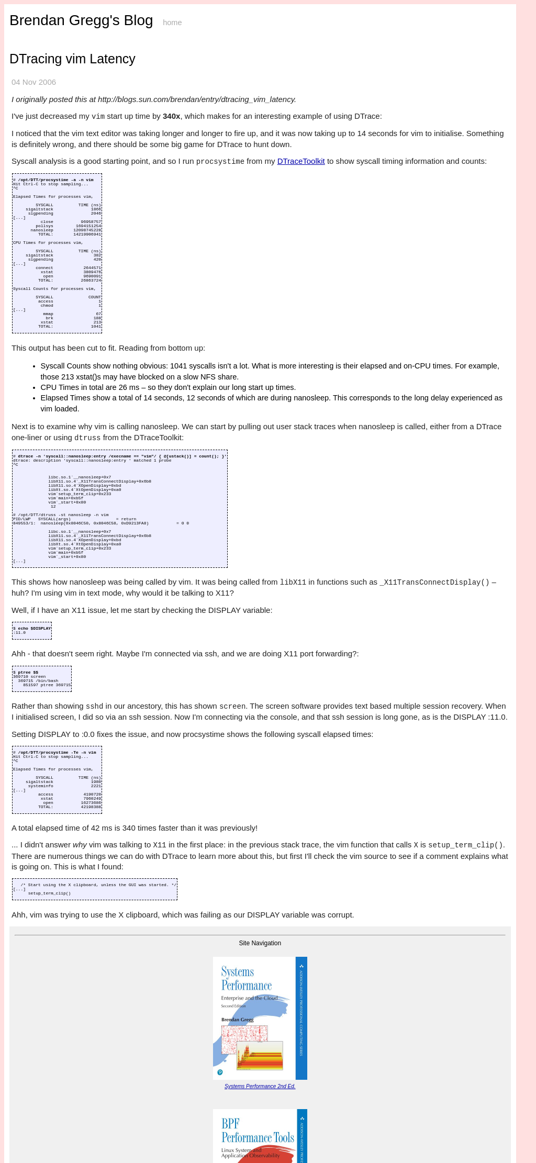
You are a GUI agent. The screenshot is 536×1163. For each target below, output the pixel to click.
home (172, 22)
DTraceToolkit (301, 160)
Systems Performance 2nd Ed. (260, 1086)
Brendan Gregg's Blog (81, 20)
